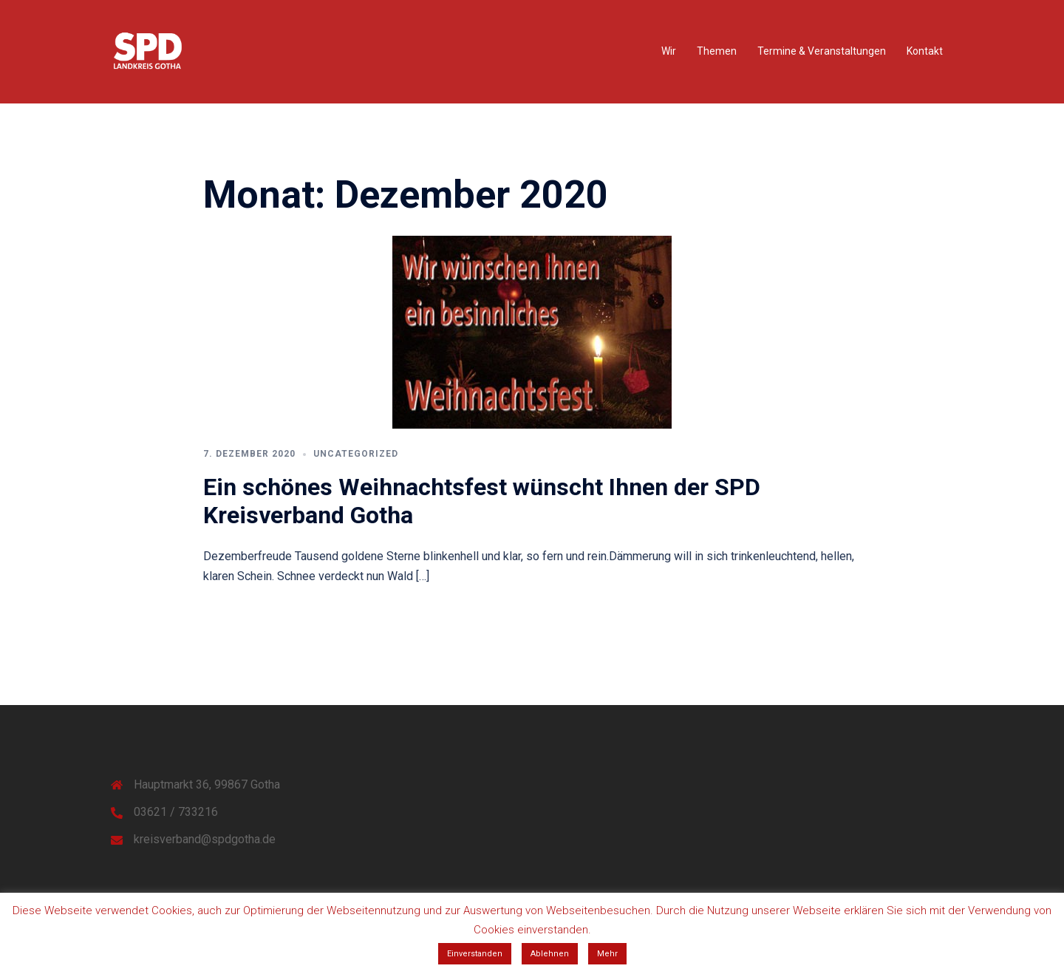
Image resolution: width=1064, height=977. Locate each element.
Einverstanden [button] (474, 954)
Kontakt (925, 51)
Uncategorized (355, 454)
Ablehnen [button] (550, 954)
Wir (668, 51)
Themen (717, 51)
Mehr (607, 954)
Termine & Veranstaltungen (821, 51)
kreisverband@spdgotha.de (205, 839)
